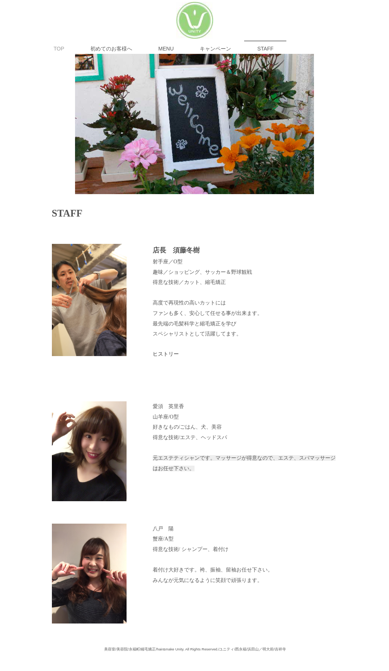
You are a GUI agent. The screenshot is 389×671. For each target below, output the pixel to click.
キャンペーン (215, 49)
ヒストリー (166, 354)
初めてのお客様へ (111, 49)
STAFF (265, 49)
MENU (166, 49)
